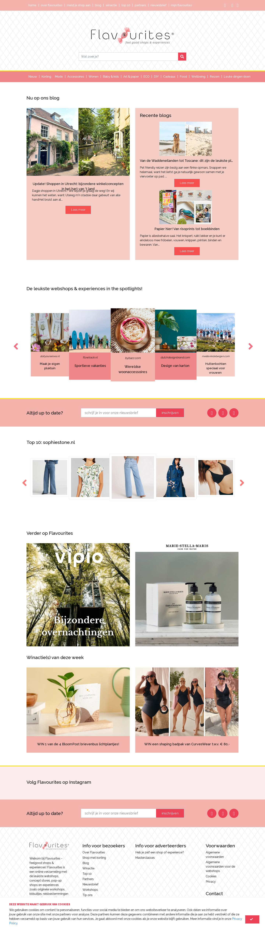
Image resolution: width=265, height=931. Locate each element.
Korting (46, 76)
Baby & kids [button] (111, 76)
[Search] (128, 56)
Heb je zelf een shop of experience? (159, 852)
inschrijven (170, 413)
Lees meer (78, 209)
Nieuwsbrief (159, 5)
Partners (140, 5)
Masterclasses (145, 857)
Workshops (90, 889)
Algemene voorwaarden (215, 855)
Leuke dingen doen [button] (237, 76)
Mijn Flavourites (181, 5)
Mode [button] (59, 76)
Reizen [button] (214, 76)
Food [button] (183, 76)
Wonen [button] (93, 76)
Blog (98, 5)
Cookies (211, 876)
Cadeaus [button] (169, 76)
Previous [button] (15, 343)
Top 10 (125, 5)
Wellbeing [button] (198, 76)
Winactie (111, 5)
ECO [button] (146, 76)
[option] (124, 345)
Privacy (211, 881)
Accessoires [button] (75, 76)
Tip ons (87, 895)
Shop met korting (94, 857)
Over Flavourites (51, 5)
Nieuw (32, 76)
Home (32, 5)
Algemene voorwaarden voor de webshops (220, 866)
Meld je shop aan (79, 5)
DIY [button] (156, 76)
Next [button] (250, 343)
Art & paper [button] (131, 76)
